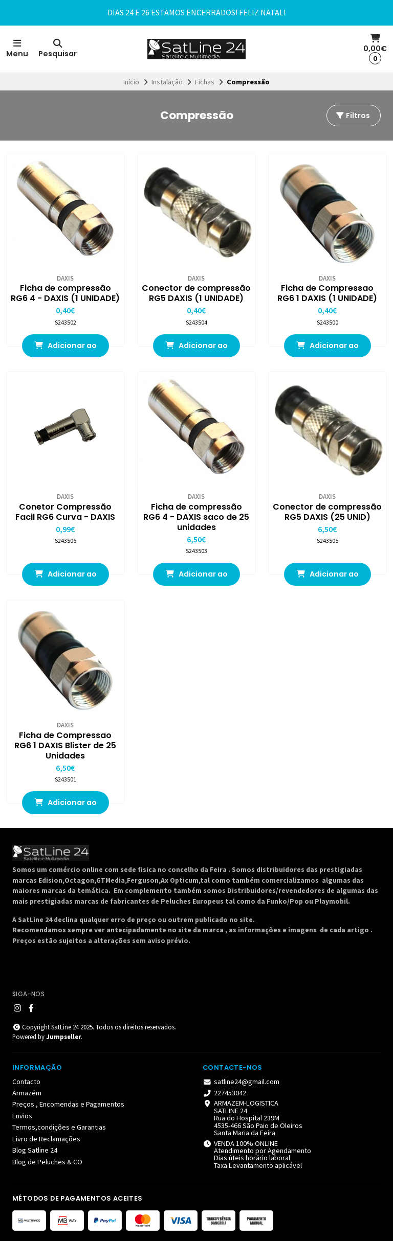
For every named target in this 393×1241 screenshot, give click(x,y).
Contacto (26, 1081)
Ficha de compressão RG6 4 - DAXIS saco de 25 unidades (196, 517)
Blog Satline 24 (34, 1150)
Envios (22, 1115)
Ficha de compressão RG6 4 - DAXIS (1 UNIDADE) (65, 293)
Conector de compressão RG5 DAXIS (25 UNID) (327, 512)
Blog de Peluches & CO (47, 1161)
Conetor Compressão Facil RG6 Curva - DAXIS (65, 512)
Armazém (26, 1092)
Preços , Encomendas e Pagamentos (68, 1104)
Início (131, 81)
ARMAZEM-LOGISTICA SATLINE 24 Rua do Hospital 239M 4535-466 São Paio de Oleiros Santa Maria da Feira (252, 1117)
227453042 (224, 1092)
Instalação (167, 81)
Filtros (352, 115)
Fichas (204, 81)
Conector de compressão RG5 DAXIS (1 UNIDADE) (196, 293)
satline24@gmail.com (241, 1081)
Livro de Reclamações (46, 1138)
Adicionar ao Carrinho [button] (65, 348)
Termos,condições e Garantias (59, 1127)
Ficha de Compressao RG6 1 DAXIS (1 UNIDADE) (327, 293)
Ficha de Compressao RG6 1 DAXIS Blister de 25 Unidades (65, 745)
